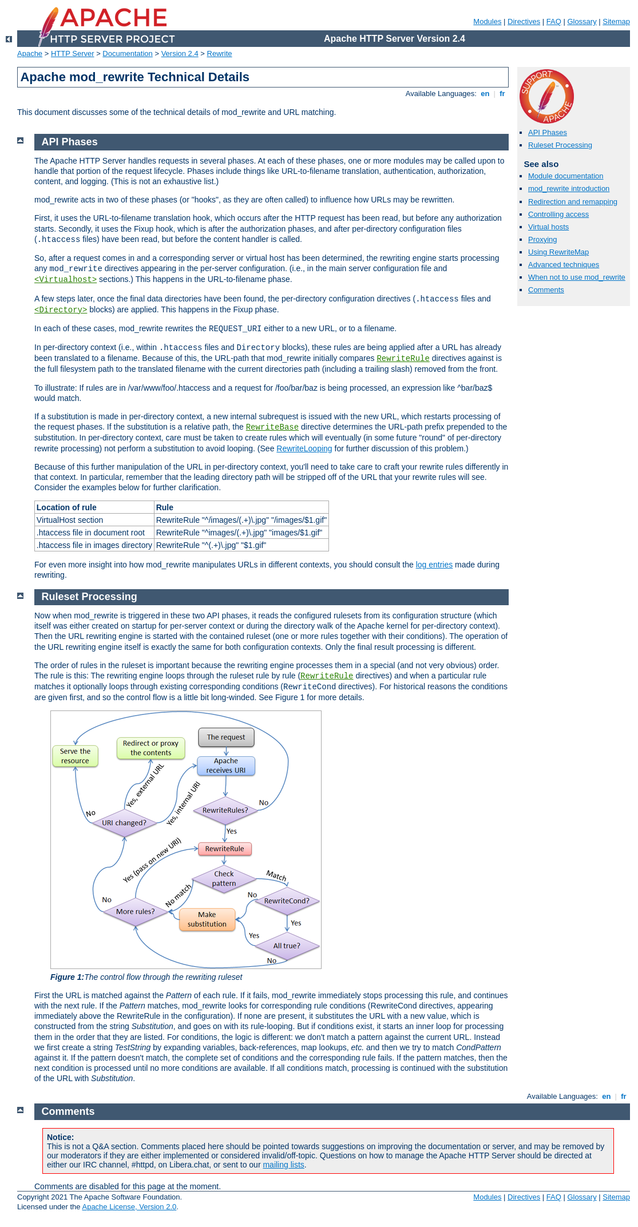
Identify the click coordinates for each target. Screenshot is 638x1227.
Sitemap (616, 21)
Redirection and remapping (572, 201)
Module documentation (566, 176)
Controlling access (558, 214)
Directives (524, 21)
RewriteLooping (304, 448)
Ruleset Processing (560, 145)
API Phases (547, 132)
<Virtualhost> (65, 279)
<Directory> (60, 310)
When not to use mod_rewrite (576, 277)
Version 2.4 (180, 53)
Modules (487, 21)
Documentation (127, 53)
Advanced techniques (563, 264)
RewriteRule (403, 358)
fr (503, 93)
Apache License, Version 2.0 (129, 1206)
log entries (434, 564)
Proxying (542, 239)
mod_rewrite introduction (568, 188)
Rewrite (219, 53)
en (485, 93)
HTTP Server (72, 53)
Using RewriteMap (558, 252)
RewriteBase (272, 427)
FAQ (553, 21)
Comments (546, 289)
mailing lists (283, 1164)
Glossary (581, 21)
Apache (29, 53)
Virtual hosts (548, 227)
